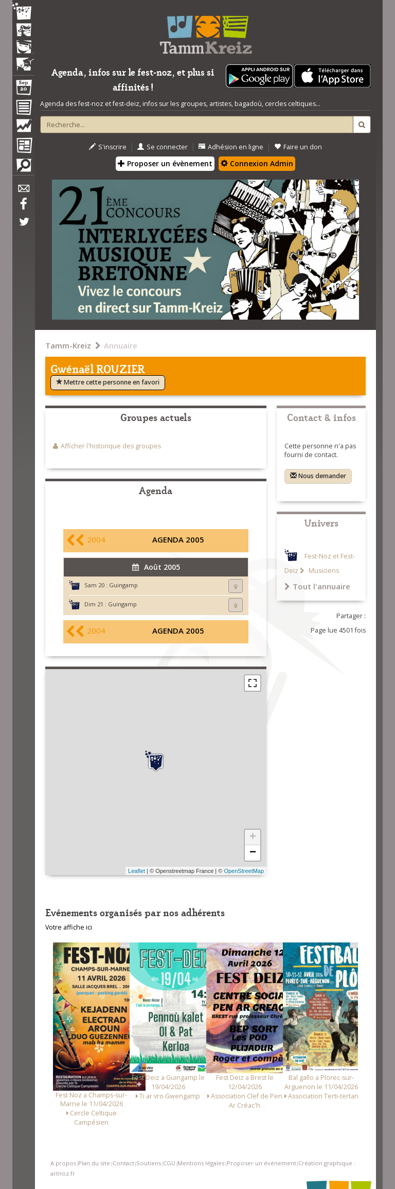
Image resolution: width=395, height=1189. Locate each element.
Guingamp (123, 585)
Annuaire (120, 345)
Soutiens (148, 1163)
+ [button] (252, 837)
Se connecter (162, 147)
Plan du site (94, 1163)
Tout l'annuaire (317, 586)
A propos (63, 1163)
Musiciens (323, 570)
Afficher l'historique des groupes (111, 446)
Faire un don (298, 147)
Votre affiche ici (68, 927)
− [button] (252, 853)
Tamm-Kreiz (68, 345)
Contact (123, 1163)
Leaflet (136, 871)
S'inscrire (108, 147)
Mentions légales (200, 1163)
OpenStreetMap (244, 871)
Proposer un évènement (165, 163)
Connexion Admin (257, 163)
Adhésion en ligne (231, 147)
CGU (169, 1163)
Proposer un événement (261, 1163)
